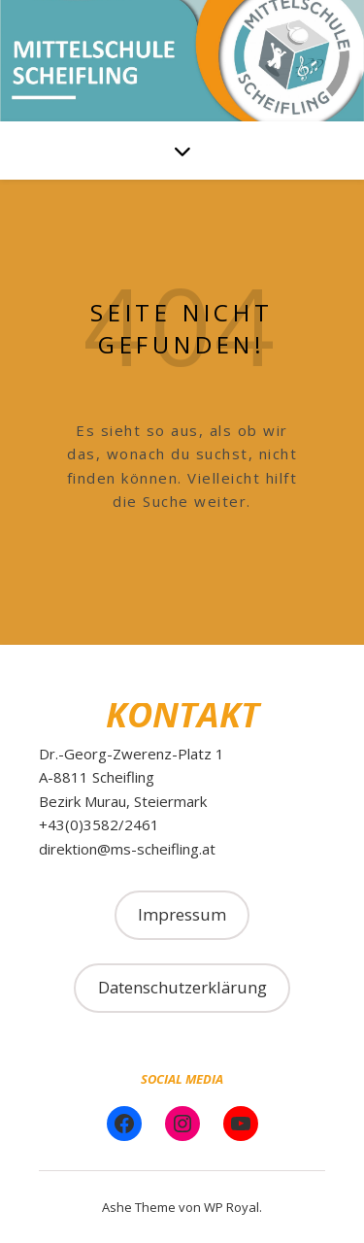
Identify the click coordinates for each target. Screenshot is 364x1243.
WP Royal (231, 1207)
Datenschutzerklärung (182, 987)
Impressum (182, 914)
